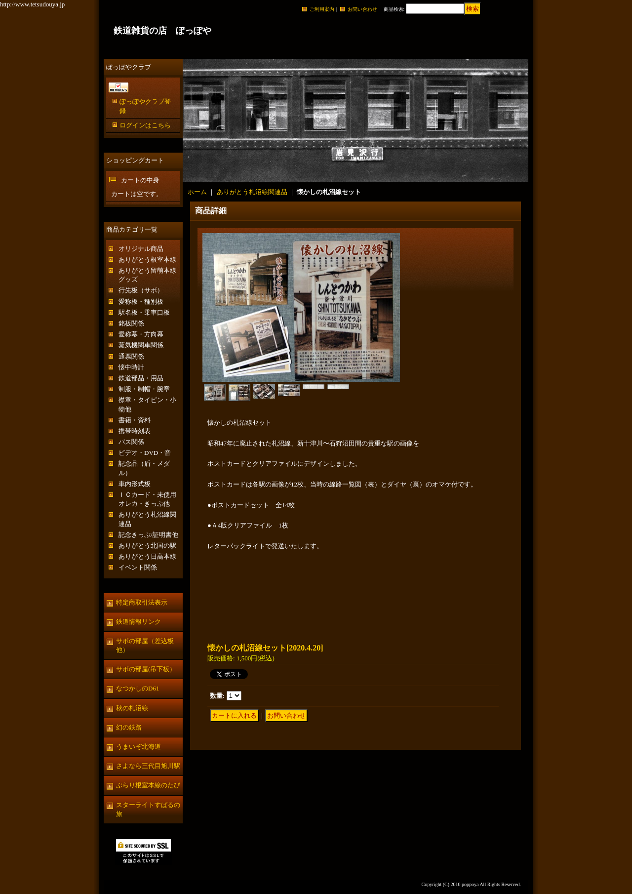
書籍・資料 (134, 420)
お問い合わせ (362, 9)
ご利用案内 (322, 9)
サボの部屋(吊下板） (146, 669)
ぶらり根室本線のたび (148, 785)
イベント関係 (137, 567)
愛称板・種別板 (140, 301)
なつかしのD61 (137, 688)
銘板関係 (131, 323)
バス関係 (131, 442)
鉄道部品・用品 (140, 378)
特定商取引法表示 (141, 602)
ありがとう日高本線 (147, 556)
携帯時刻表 (134, 431)
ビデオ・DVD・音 (144, 452)
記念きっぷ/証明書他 (148, 534)
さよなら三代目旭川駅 (148, 766)
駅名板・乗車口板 (144, 312)
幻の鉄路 (129, 727)
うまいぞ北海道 (138, 746)
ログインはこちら (145, 125)
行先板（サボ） (140, 290)
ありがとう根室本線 (147, 259)
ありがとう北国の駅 (147, 545)
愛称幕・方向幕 (140, 334)
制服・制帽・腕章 (144, 389)
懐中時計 (131, 367)
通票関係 (131, 356)
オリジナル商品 (140, 248)
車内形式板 (134, 484)
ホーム (197, 192)
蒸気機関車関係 (140, 345)
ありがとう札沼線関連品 (252, 192)
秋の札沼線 (132, 708)
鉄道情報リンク (138, 621)
